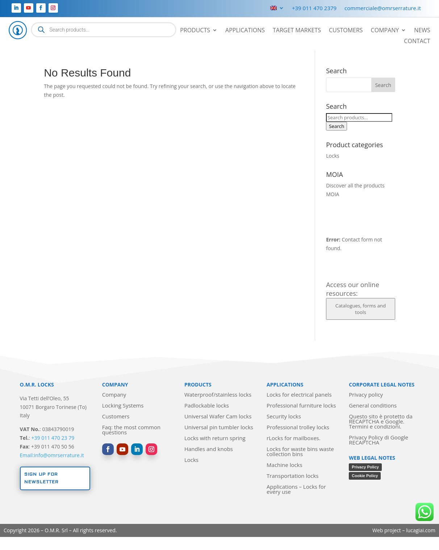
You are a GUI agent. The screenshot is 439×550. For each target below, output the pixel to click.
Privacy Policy (365, 467)
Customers (346, 31)
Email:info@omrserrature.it (52, 455)
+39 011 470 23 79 (53, 437)
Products (195, 31)
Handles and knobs (208, 449)
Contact (417, 41)
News (422, 31)
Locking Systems (123, 406)
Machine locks (284, 465)
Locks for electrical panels (299, 395)
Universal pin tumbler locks (218, 428)
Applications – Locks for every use (296, 489)
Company (385, 31)
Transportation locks (292, 476)
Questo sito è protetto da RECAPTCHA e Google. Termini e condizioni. (380, 422)
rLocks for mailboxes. (294, 438)
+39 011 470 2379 (314, 8)
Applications (245, 31)
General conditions (373, 406)
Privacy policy (366, 395)
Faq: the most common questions (131, 430)
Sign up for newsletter (41, 478)
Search (336, 126)
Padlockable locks (206, 406)
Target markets (297, 31)
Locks (332, 155)
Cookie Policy (365, 476)
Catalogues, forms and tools (360, 308)
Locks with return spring (215, 438)
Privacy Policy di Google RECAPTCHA (378, 440)
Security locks (284, 417)
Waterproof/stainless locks (217, 395)
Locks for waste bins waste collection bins (300, 452)
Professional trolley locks (298, 428)
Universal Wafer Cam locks (217, 417)
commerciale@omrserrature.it (382, 8)
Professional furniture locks (301, 406)
